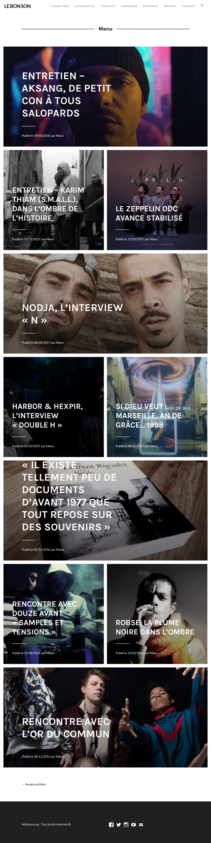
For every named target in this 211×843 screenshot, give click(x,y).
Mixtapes (170, 6)
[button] (202, 5)
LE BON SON (17, 6)
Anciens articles (34, 784)
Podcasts (108, 6)
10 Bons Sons (60, 6)
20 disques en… (85, 6)
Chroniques (129, 6)
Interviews (150, 6)
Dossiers (188, 6)
